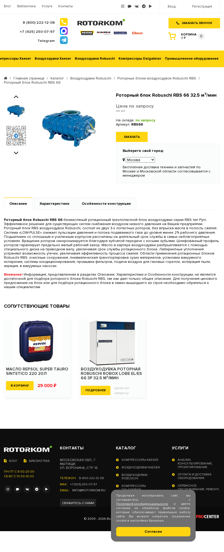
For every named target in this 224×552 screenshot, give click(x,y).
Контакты (65, 6)
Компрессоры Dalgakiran (140, 59)
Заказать (132, 137)
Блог (7, 6)
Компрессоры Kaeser (140, 460)
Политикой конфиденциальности (142, 504)
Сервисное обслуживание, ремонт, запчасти (199, 489)
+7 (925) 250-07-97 (83, 484)
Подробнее (95, 390)
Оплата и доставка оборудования (194, 476)
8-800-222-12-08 (91, 478)
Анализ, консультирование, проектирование (195, 463)
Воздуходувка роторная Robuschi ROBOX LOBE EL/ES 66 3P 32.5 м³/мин (111, 373)
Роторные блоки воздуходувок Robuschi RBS (156, 78)
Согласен (153, 531)
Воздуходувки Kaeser (53, 59)
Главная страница (29, 78)
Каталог (57, 78)
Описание (18, 203)
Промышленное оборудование (192, 59)
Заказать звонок (194, 23)
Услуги (47, 6)
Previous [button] (16, 95)
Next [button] (16, 152)
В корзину (20, 386)
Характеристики (54, 203)
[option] (16, 111)
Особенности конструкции (106, 203)
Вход (172, 7)
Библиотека (26, 6)
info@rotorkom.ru (88, 490)
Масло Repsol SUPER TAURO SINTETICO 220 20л (37, 371)
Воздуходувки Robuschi (95, 59)
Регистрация (202, 7)
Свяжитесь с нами (78, 503)
